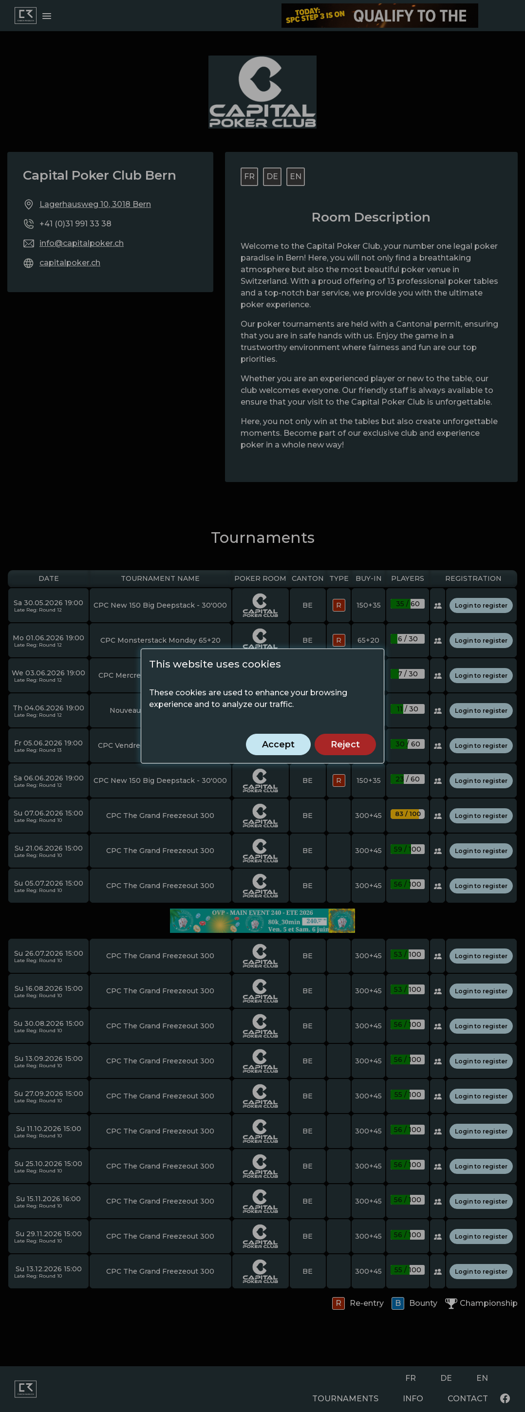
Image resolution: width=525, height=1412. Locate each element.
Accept (278, 744)
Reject (345, 744)
